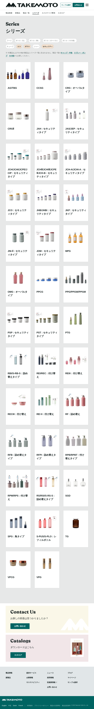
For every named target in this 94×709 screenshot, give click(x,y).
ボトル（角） (35, 40)
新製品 (17, 13)
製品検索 (9, 13)
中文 (9, 705)
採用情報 (50, 678)
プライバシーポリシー (41, 705)
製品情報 (9, 673)
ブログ (70, 673)
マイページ (72, 678)
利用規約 (30, 705)
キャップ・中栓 (66, 53)
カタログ (61, 13)
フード (9, 40)
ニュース (50, 673)
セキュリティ (48, 46)
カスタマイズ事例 (48, 13)
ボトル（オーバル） (51, 40)
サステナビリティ (33, 682)
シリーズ (35, 13)
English (4, 705)
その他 (11, 56)
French (21, 705)
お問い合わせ (20, 626)
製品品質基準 (66, 705)
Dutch (15, 705)
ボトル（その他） (69, 40)
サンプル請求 (66, 5)
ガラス (27, 46)
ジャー (36, 46)
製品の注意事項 (55, 705)
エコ (19, 46)
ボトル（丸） (21, 40)
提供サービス (31, 673)
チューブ (10, 46)
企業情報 (29, 678)
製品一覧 (26, 13)
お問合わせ (78, 5)
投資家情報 (51, 682)
